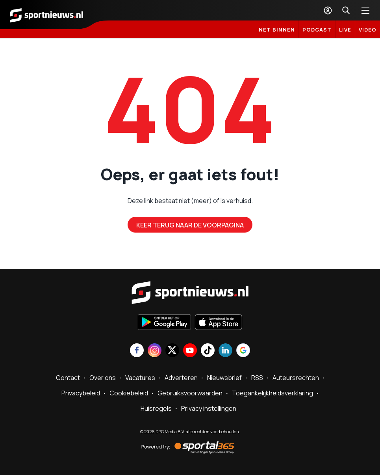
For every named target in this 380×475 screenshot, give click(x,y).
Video (367, 29)
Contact (68, 377)
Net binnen (277, 29)
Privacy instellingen (208, 408)
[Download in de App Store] (218, 323)
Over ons (102, 377)
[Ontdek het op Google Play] (164, 323)
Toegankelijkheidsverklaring (272, 393)
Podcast (317, 29)
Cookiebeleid (128, 393)
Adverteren (181, 377)
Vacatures (140, 377)
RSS (257, 377)
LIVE (345, 29)
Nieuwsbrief (224, 377)
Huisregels (156, 408)
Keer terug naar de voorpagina (190, 225)
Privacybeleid (80, 393)
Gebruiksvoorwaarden (190, 393)
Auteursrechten (295, 377)
